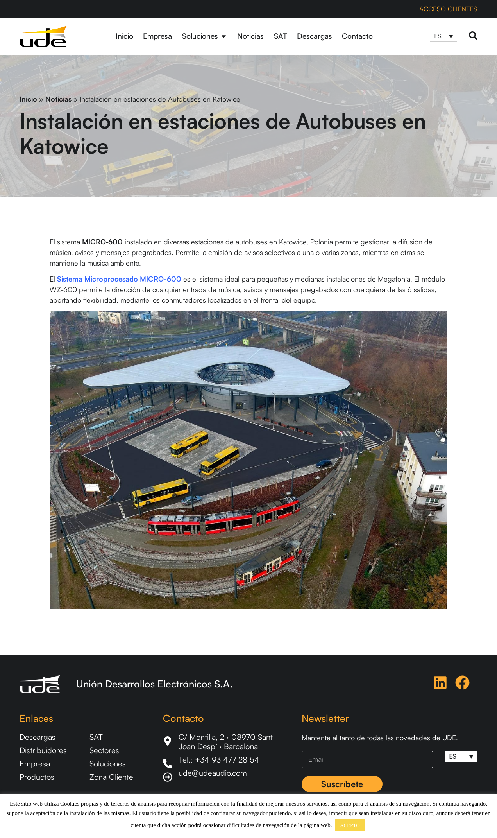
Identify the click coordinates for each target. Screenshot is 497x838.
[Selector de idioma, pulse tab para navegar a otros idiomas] (443, 36)
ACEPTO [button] (349, 825)
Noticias (58, 99)
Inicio (28, 99)
